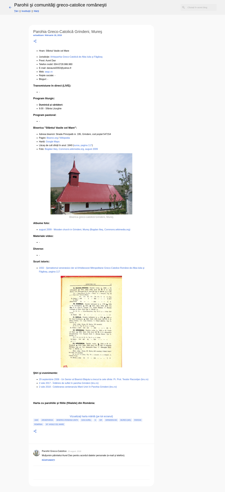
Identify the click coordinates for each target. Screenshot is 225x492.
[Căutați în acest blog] (201, 7)
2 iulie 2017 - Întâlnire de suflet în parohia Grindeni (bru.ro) (69, 383)
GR (100, 420)
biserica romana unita (67, 420)
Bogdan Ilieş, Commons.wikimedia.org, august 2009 (71, 149)
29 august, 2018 (74, 451)
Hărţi (36, 11)
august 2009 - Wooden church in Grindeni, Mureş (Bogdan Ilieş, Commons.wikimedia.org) (84, 229)
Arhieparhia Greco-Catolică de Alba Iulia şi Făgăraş (76, 57)
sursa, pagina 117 (83, 145)
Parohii (137, 420)
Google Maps (53, 141)
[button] (35, 41)
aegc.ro (49, 71)
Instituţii (26, 11)
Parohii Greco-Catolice (54, 451)
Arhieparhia (47, 420)
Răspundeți (48, 460)
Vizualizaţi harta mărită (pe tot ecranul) (91, 416)
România (38, 424)
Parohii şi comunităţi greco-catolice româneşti (60, 4)
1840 (36, 420)
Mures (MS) (125, 420)
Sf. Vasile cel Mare (55, 424)
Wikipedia (65, 138)
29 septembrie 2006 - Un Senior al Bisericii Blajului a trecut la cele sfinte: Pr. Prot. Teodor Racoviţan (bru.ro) (94, 379)
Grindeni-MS (111, 420)
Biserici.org (52, 138)
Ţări (16, 11)
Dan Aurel (86, 420)
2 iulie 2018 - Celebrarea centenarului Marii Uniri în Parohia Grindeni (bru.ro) (78, 387)
